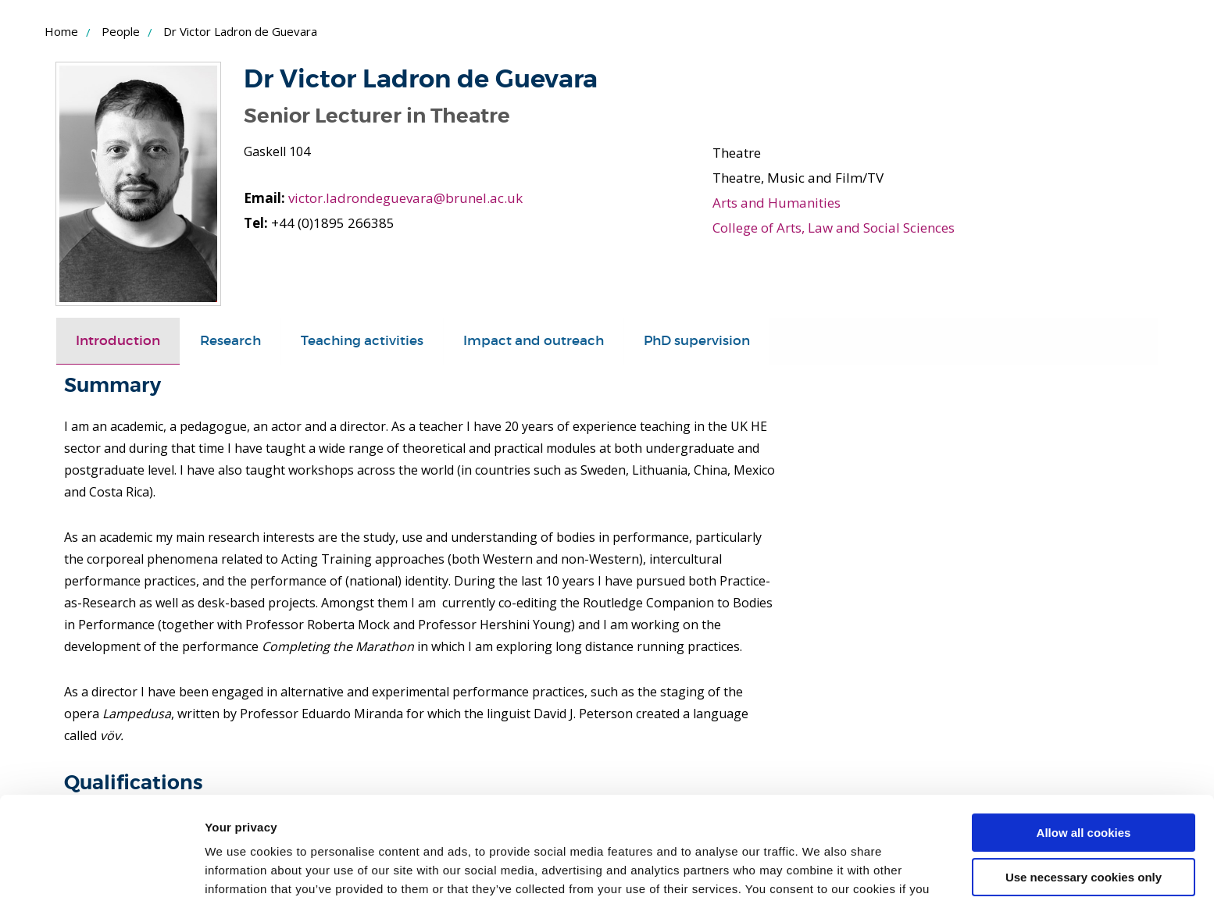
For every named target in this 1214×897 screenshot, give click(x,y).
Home (61, 31)
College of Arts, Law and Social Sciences (833, 228)
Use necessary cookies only (1083, 792)
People (121, 31)
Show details (241, 866)
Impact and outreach (533, 341)
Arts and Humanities (776, 203)
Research (230, 341)
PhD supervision (697, 341)
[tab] (118, 341)
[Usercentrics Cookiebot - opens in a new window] (101, 866)
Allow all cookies (1084, 748)
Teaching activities (362, 341)
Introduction (118, 341)
